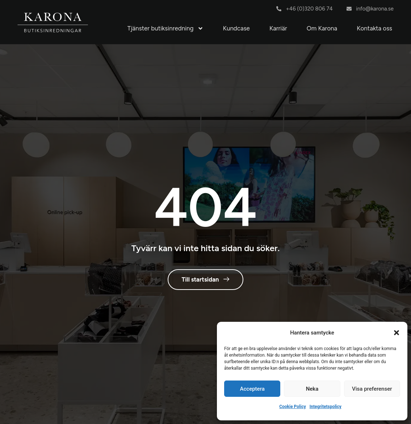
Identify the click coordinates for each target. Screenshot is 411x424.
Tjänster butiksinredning (165, 28)
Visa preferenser (372, 389)
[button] (396, 332)
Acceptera (252, 389)
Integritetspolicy (325, 406)
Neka (312, 389)
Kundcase (236, 28)
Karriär (278, 28)
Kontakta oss (374, 28)
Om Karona (322, 28)
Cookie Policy (292, 406)
